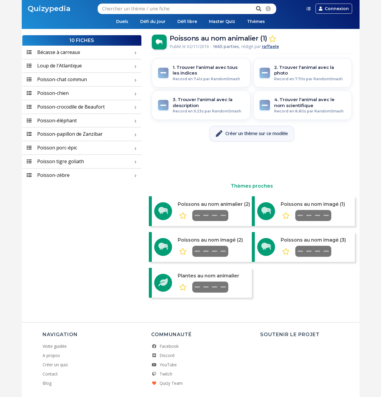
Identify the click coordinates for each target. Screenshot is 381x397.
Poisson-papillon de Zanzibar (65, 134)
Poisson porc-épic (52, 147)
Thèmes (256, 21)
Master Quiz (222, 21)
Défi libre (187, 21)
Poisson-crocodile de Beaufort (66, 107)
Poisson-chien (48, 93)
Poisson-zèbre (48, 175)
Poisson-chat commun (57, 79)
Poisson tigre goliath (55, 161)
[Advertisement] (251, 162)
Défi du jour (152, 21)
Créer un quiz (55, 364)
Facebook (165, 346)
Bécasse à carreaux (53, 52)
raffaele (270, 46)
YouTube (164, 364)
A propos (51, 355)
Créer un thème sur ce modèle (252, 133)
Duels (122, 21)
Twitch (161, 374)
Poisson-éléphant (52, 120)
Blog (47, 383)
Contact (50, 374)
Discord (162, 355)
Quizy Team (167, 383)
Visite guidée (55, 346)
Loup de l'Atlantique (54, 65)
